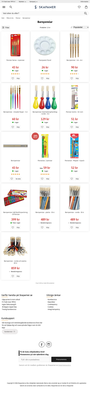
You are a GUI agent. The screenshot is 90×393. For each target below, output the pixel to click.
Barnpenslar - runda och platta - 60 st (15, 262)
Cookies (51, 307)
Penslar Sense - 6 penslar (15, 60)
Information (84, 1)
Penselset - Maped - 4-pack (74, 161)
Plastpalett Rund (45, 60)
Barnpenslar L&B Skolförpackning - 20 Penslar (15, 213)
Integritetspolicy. (64, 365)
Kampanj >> (34, 1)
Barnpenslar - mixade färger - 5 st (15, 112)
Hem (2, 18)
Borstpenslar (15, 161)
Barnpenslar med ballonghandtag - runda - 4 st (45, 113)
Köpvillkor (51, 302)
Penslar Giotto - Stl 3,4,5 (74, 112)
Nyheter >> (22, 1)
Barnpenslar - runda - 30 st (74, 212)
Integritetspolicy (54, 309)
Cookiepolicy (52, 304)
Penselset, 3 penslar (45, 161)
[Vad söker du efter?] (45, 13)
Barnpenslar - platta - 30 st (45, 212)
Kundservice (52, 299)
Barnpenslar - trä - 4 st (74, 60)
